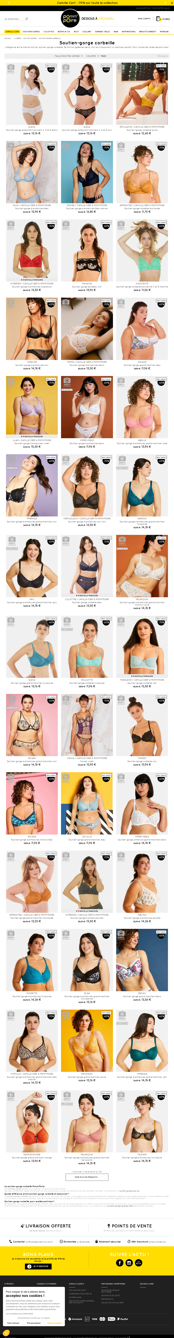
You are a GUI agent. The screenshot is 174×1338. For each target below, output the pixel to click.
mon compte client (77, 1290)
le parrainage (75, 1297)
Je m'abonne (40, 1266)
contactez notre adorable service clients (81, 1302)
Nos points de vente (110, 1295)
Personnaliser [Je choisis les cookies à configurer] (34, 1323)
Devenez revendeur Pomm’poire (110, 1291)
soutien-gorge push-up (129, 1191)
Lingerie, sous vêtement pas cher (18, 8)
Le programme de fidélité (80, 1294)
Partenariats (107, 1299)
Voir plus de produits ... (87, 1177)
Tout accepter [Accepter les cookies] (54, 1323)
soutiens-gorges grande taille (120, 1206)
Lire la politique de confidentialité (19, 1314)
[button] (6, 1333)
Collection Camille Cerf (112, 1303)
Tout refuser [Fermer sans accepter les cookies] (13, 1323)
